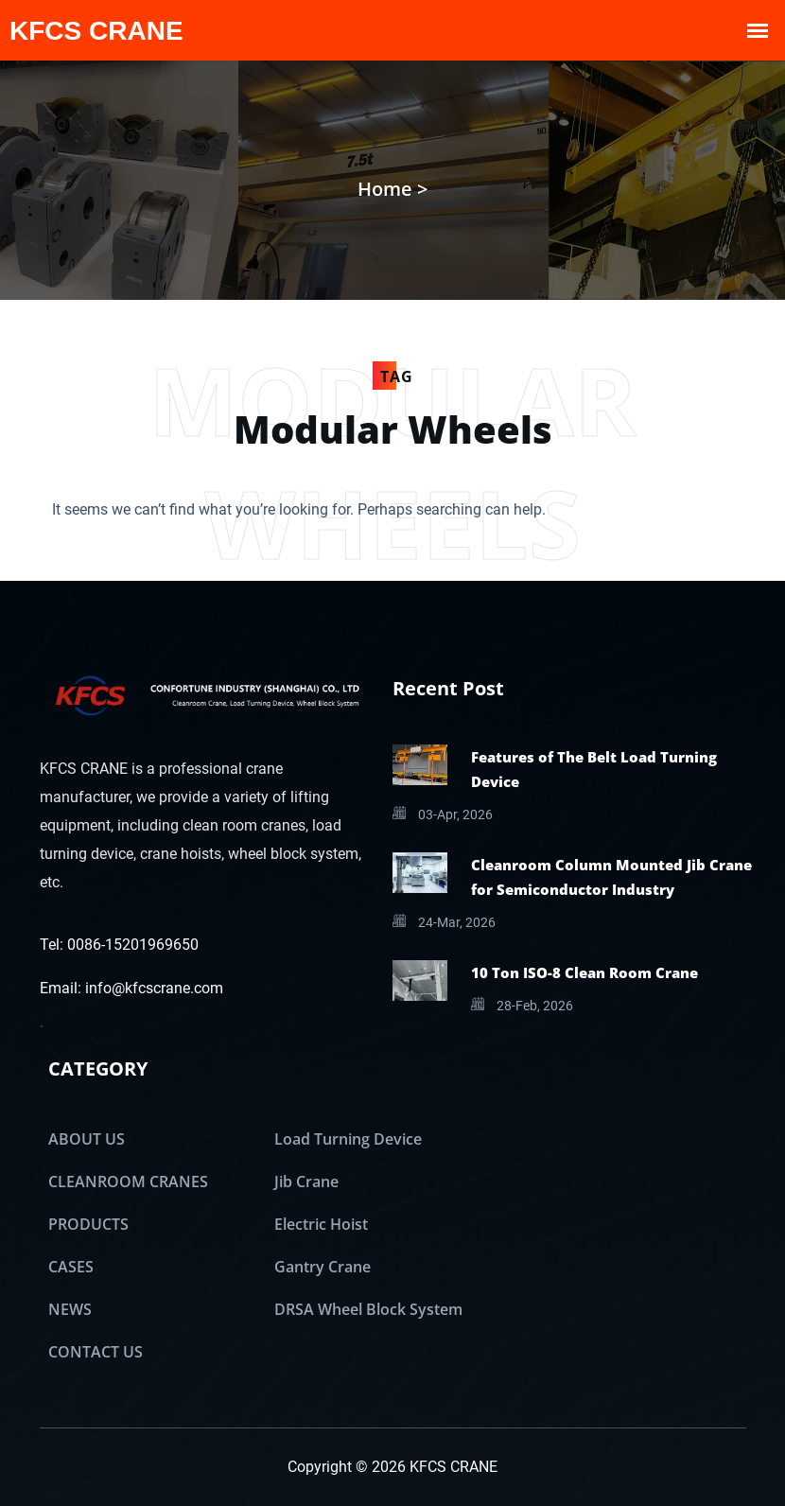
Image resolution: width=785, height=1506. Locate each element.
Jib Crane (306, 1181)
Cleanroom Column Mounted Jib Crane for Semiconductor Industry (611, 877)
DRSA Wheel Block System (368, 1309)
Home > (392, 188)
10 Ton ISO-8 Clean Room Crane (584, 972)
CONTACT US (95, 1351)
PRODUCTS (88, 1224)
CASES (71, 1266)
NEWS (70, 1309)
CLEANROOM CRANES (128, 1181)
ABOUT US (86, 1139)
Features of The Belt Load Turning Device (594, 769)
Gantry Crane (322, 1266)
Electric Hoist (321, 1224)
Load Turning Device (348, 1139)
